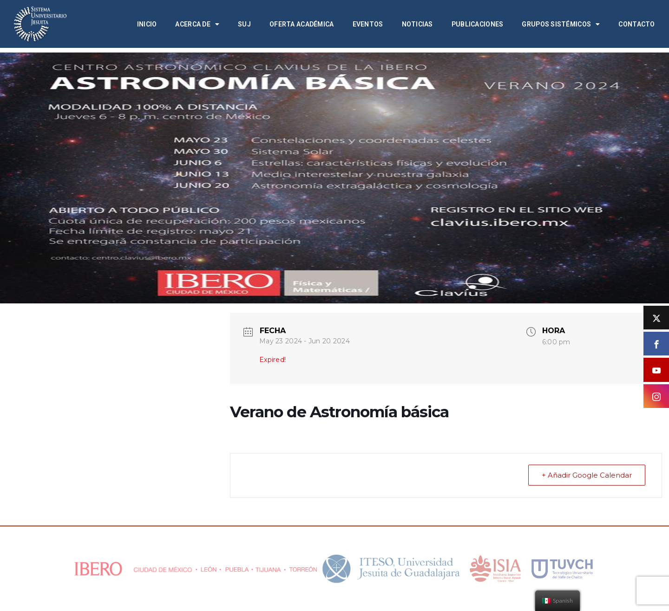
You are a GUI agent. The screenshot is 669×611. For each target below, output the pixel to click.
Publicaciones (478, 24)
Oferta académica (301, 24)
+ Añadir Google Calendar (587, 475)
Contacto (636, 24)
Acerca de (197, 24)
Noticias (417, 24)
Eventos (368, 24)
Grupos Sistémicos (561, 24)
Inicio (147, 24)
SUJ (244, 24)
